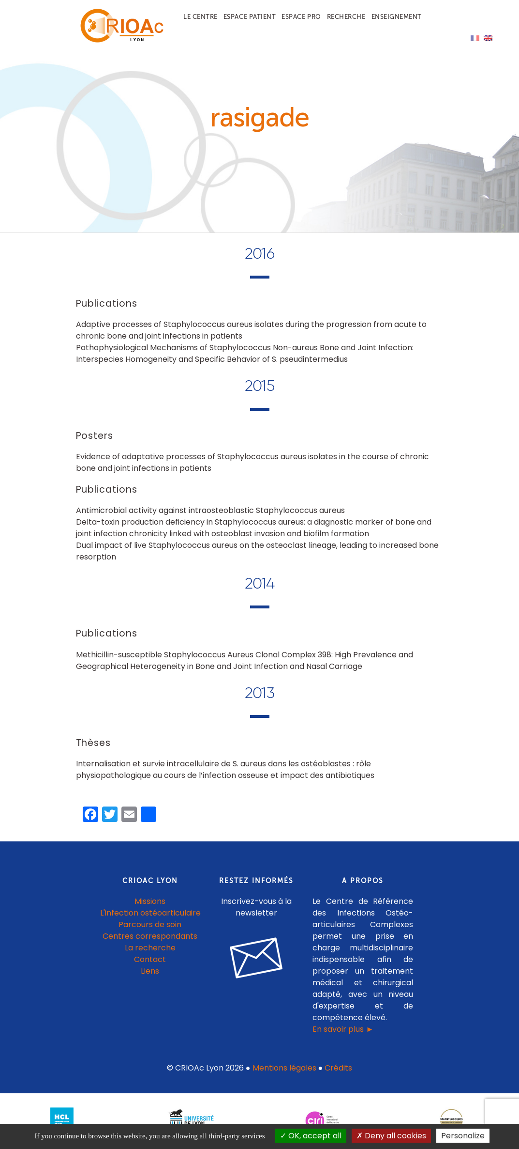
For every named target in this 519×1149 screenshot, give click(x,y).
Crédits (338, 1067)
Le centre (200, 16)
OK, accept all (310, 1135)
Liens (150, 971)
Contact (150, 959)
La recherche (150, 947)
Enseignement (396, 16)
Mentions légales (284, 1067)
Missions (149, 901)
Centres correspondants (150, 936)
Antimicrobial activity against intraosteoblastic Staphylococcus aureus (210, 510)
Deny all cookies (391, 1135)
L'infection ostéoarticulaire (150, 912)
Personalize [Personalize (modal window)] (463, 1135)
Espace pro (301, 16)
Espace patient (249, 16)
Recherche (346, 16)
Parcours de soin (150, 924)
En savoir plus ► (342, 1029)
